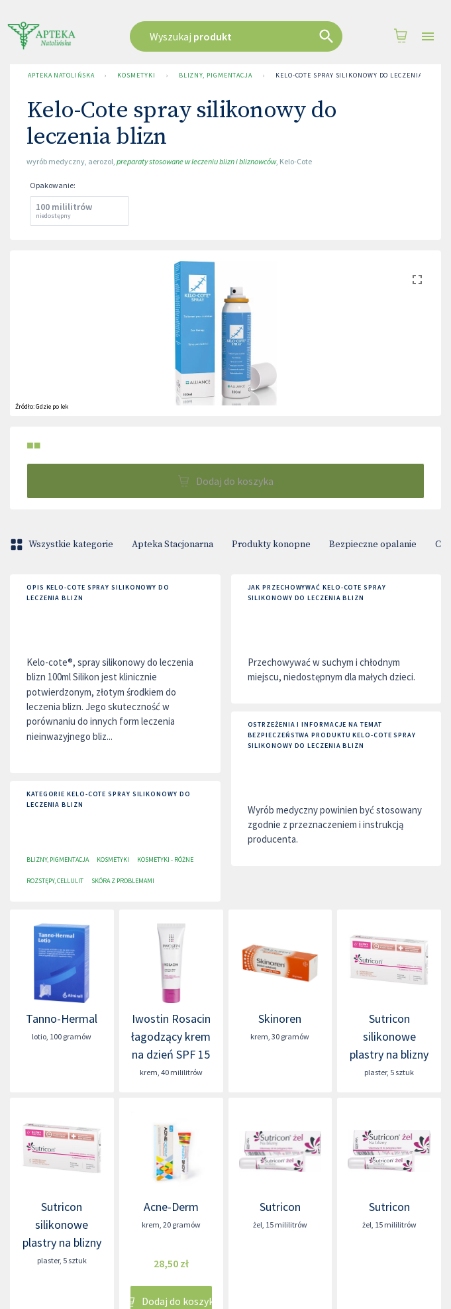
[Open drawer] (428, 37)
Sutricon (280, 1206)
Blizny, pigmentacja (216, 75)
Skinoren (279, 1018)
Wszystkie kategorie (63, 544)
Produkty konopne (271, 544)
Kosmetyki (136, 75)
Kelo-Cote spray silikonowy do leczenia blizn (360, 75)
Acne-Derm (171, 1206)
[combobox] (236, 36)
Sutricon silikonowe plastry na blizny (389, 1036)
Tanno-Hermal (61, 1018)
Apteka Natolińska (61, 75)
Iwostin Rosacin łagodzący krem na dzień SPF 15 (171, 1036)
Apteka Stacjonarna (172, 544)
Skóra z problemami (122, 880)
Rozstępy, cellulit (54, 880)
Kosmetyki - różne (165, 859)
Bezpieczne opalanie (373, 544)
